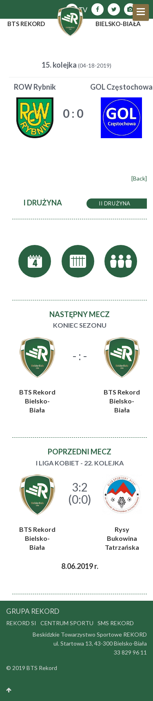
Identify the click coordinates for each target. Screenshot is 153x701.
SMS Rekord (116, 622)
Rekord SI (21, 622)
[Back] (139, 178)
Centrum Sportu (66, 622)
